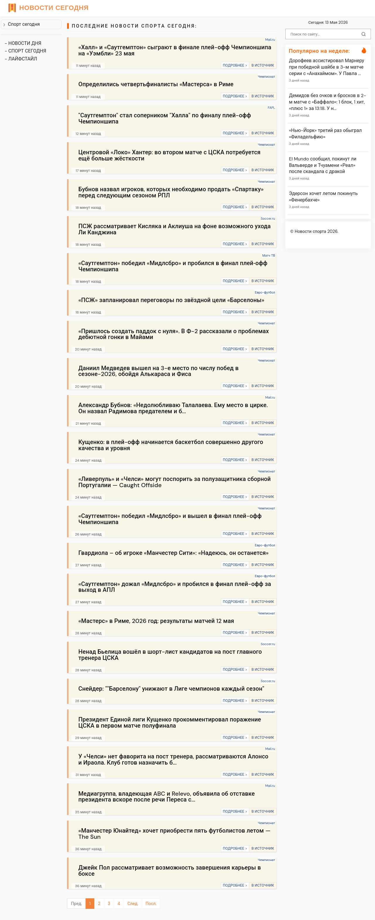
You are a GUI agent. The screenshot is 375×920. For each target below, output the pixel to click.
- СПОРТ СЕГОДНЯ (25, 51)
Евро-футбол (265, 292)
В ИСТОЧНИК (262, 65)
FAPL (271, 108)
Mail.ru (270, 40)
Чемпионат (266, 76)
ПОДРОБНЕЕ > (235, 65)
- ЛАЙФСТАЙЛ (21, 59)
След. (132, 903)
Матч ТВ (268, 255)
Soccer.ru (268, 218)
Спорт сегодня (21, 24)
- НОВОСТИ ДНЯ (23, 43)
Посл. (151, 903)
